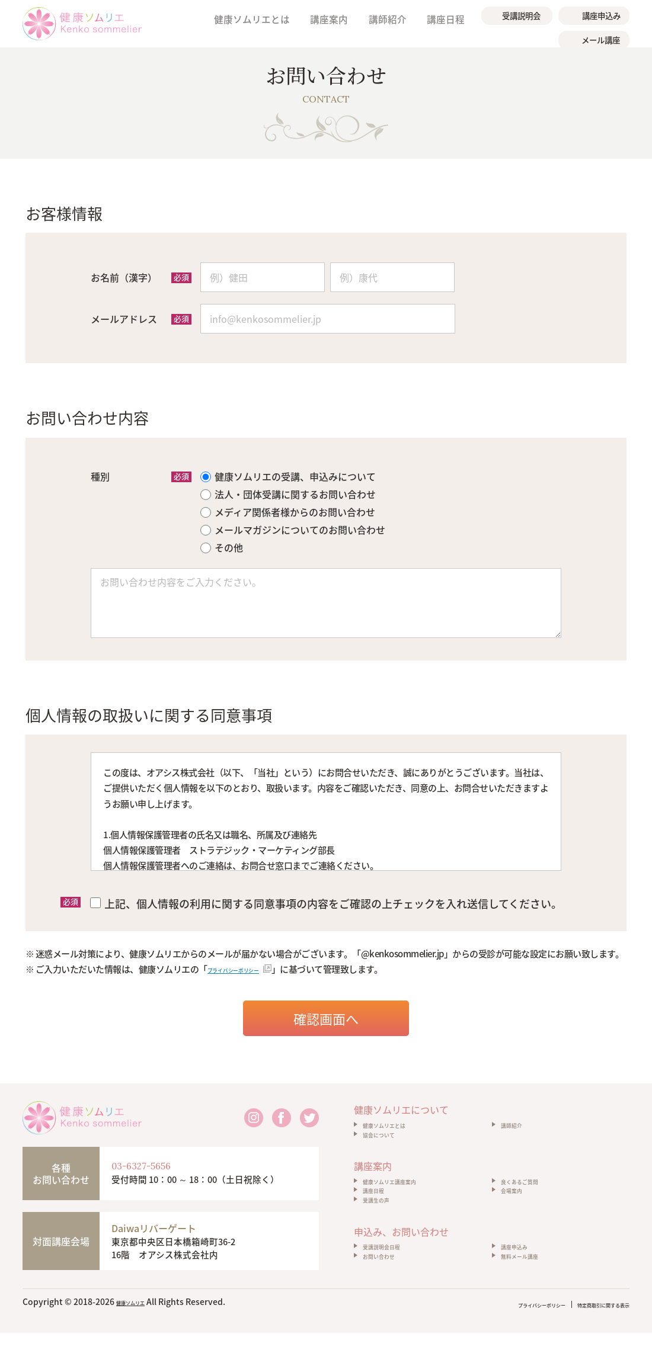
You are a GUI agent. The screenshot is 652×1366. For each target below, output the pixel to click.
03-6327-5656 (160, 1163)
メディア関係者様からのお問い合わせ (287, 510)
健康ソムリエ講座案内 (407, 1194)
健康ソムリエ (141, 1336)
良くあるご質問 (532, 1194)
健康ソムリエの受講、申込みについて (288, 474)
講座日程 (446, 23)
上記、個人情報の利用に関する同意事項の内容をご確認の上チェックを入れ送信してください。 (326, 901)
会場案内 (518, 1210)
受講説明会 (522, 13)
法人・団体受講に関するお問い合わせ (288, 492)
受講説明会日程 (394, 1280)
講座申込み (602, 13)
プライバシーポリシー (247, 964)
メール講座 (602, 33)
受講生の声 (385, 1226)
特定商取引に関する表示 (583, 1339)
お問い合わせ (389, 1296)
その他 (221, 545)
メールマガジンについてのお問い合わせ (292, 528)
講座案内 (337, 23)
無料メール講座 (532, 1296)
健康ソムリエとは (263, 23)
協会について (389, 1140)
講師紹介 (391, 23)
